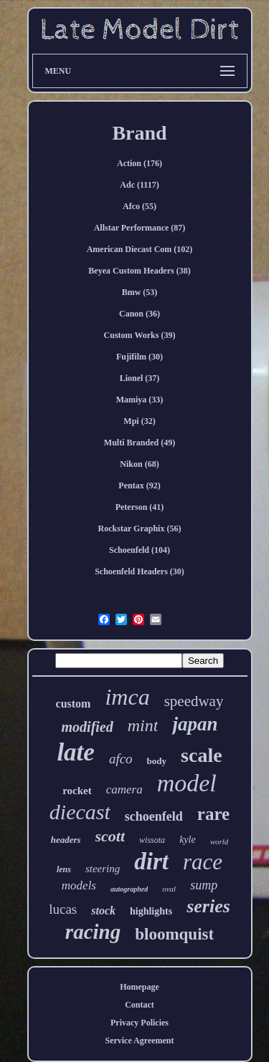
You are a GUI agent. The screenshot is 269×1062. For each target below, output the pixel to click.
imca (127, 697)
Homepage (139, 987)
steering (102, 868)
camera (124, 789)
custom (73, 703)
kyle (187, 839)
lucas (63, 909)
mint (143, 725)
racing (93, 931)
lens (64, 869)
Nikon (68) (139, 464)
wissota (152, 840)
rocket (77, 790)
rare (213, 814)
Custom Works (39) (140, 335)
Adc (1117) (139, 185)
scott (110, 836)
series (208, 906)
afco (121, 758)
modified (87, 727)
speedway (194, 701)
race (202, 861)
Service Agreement (139, 1041)
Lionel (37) (140, 378)
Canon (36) (139, 314)
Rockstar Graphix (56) (139, 528)
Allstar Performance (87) (140, 228)
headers (66, 839)
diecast (79, 812)
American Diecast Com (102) (140, 249)
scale (201, 755)
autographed (129, 889)
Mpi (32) (139, 421)
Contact (139, 1005)
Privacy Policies (139, 1023)
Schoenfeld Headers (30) (139, 571)
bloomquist (174, 934)
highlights (151, 911)
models (79, 885)
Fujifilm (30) (139, 357)
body (156, 761)
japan (194, 724)
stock (103, 910)
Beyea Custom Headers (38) (139, 271)
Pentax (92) (139, 486)
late (75, 752)
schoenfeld (154, 816)
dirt (151, 861)
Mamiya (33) (140, 400)
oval (169, 888)
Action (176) (139, 163)
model (187, 783)
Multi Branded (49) (139, 443)
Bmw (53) (140, 292)
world (219, 841)
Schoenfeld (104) (139, 550)
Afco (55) (139, 206)
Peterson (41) (139, 507)
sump (203, 885)
